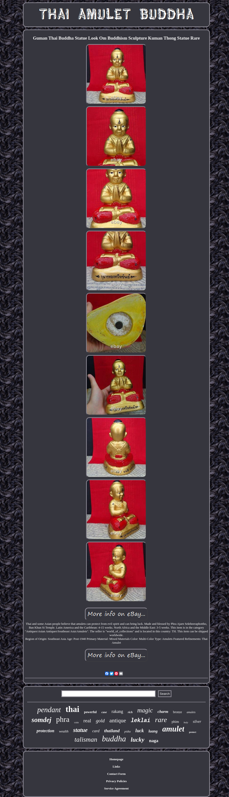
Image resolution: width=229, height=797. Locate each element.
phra (63, 719)
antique (117, 720)
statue (80, 730)
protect (192, 732)
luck (139, 730)
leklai (140, 721)
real (87, 720)
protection (45, 730)
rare (161, 719)
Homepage (116, 759)
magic (145, 710)
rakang (117, 711)
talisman (86, 739)
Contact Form (116, 774)
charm (163, 711)
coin (76, 722)
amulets (191, 712)
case (104, 712)
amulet (173, 729)
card (96, 731)
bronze (177, 712)
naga (153, 740)
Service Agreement (116, 788)
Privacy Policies (116, 781)
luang (153, 731)
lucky (137, 739)
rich (130, 712)
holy (186, 722)
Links (116, 766)
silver (197, 721)
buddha (114, 738)
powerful (90, 712)
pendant (49, 710)
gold (100, 720)
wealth (63, 731)
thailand (112, 730)
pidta (127, 731)
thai (72, 709)
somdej (41, 719)
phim (175, 721)
